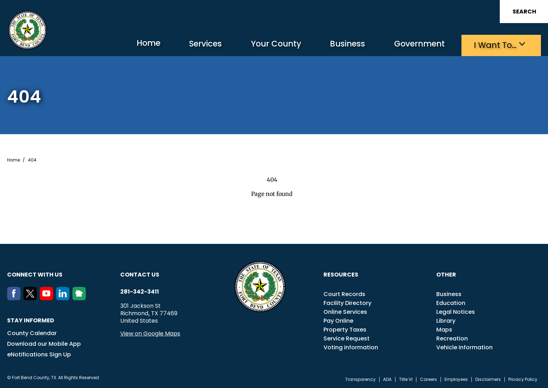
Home (126, 44)
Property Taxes (344, 329)
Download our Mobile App (44, 343)
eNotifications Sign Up (39, 354)
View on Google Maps (150, 333)
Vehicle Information (464, 347)
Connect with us (34, 274)
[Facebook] (15, 297)
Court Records (344, 293)
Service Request (346, 338)
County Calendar (32, 332)
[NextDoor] (80, 297)
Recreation (452, 338)
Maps (444, 329)
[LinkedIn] (64, 297)
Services (186, 44)
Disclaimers (488, 378)
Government (413, 44)
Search (524, 11)
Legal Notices (455, 311)
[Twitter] (31, 297)
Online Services (345, 311)
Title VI (406, 378)
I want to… (493, 44)
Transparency (360, 378)
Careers (428, 378)
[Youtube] (48, 297)
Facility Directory (347, 302)
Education (450, 302)
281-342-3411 (139, 291)
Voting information (350, 347)
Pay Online (338, 320)
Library (445, 320)
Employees (456, 378)
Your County (261, 44)
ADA (387, 378)
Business (337, 44)
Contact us (139, 274)
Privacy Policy (522, 378)
